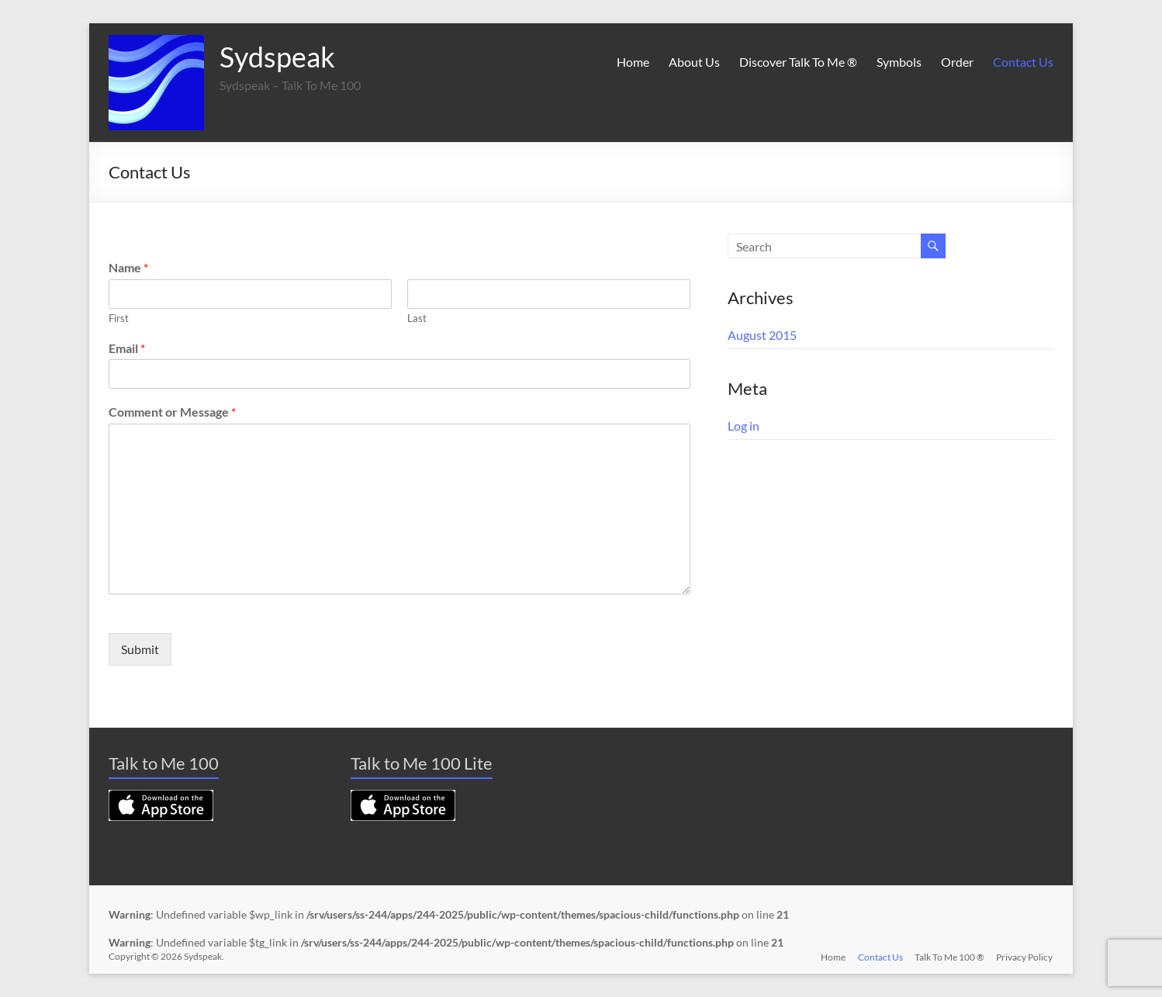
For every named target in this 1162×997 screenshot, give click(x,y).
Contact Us (1023, 61)
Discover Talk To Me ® (798, 61)
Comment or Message (172, 411)
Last (417, 318)
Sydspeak (277, 57)
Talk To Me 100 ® (949, 956)
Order (957, 61)
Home (633, 61)
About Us (694, 61)
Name (128, 267)
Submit (140, 649)
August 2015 (762, 334)
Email (127, 348)
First (119, 318)
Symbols (899, 61)
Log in (743, 425)
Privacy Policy (1025, 956)
